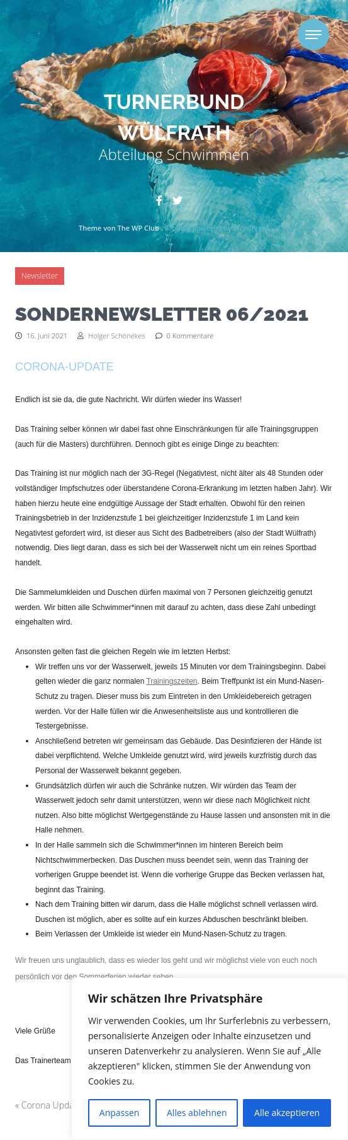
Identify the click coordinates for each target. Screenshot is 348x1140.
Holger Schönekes (111, 335)
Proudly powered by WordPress (217, 228)
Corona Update (51, 1105)
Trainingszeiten (172, 681)
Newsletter (39, 275)
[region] (209, 1058)
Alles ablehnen (197, 1113)
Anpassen (119, 1113)
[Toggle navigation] (313, 34)
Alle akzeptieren (287, 1113)
